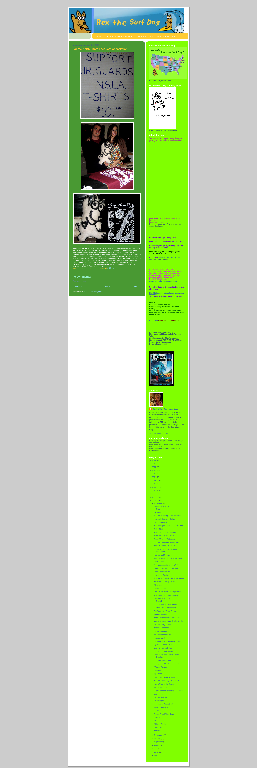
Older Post (137, 287)
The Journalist (159, 638)
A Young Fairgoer (160, 667)
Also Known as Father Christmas (166, 595)
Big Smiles (158, 674)
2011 (154, 487)
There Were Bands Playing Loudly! (167, 592)
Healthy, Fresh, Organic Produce (166, 681)
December (158, 503)
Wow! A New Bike (161, 707)
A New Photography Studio (164, 546)
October (157, 739)
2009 (154, 494)
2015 (154, 474)
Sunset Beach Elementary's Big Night (168, 691)
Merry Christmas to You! (163, 648)
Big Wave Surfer (160, 512)
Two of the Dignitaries (162, 625)
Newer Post (77, 287)
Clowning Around (160, 588)
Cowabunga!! (159, 701)
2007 (154, 501)
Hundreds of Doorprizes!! (163, 704)
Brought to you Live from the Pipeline (168, 526)
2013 (154, 481)
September (158, 742)
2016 (154, 470)
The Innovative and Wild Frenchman (168, 641)
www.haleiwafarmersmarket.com (163, 281)
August (157, 745)
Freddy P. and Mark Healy (164, 714)
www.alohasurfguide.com (169, 257)
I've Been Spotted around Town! (166, 542)
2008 (154, 497)
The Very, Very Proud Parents (165, 611)
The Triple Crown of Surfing (164, 519)
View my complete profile (159, 433)
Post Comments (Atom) (93, 292)
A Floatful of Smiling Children (165, 582)
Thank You (158, 717)
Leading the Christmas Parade (166, 568)
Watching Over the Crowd (164, 536)
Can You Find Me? (161, 697)
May (156, 755)
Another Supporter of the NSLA (166, 565)
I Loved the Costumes (162, 575)
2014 (154, 477)
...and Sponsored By (162, 572)
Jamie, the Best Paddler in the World (168, 558)
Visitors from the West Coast (165, 532)
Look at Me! (158, 728)
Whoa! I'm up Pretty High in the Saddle (169, 578)
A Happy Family (160, 724)
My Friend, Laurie (161, 687)
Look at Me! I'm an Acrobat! (164, 677)
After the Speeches (161, 628)
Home (107, 287)
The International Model (163, 631)
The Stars (157, 711)
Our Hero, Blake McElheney (165, 608)
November (158, 735)
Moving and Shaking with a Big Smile (168, 621)
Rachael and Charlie (162, 555)
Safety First (158, 529)
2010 (154, 491)
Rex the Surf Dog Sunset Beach (166, 409)
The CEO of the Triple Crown (165, 539)
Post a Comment (79, 281)
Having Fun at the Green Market (166, 664)
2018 (154, 464)
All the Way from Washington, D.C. (167, 618)
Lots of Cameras (160, 522)
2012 (154, 484)
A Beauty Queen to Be (162, 634)
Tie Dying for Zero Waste (163, 651)
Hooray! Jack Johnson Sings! (165, 604)
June (156, 752)
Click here (153, 320)
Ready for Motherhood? (163, 661)
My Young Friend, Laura (163, 645)
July (156, 748)
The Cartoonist (159, 562)
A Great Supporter (161, 614)
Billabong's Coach (161, 721)
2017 (154, 467)
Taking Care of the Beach (164, 684)
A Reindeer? (158, 585)
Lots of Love (158, 694)
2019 (154, 460)
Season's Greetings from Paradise (167, 516)
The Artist (157, 671)
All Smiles (157, 731)
